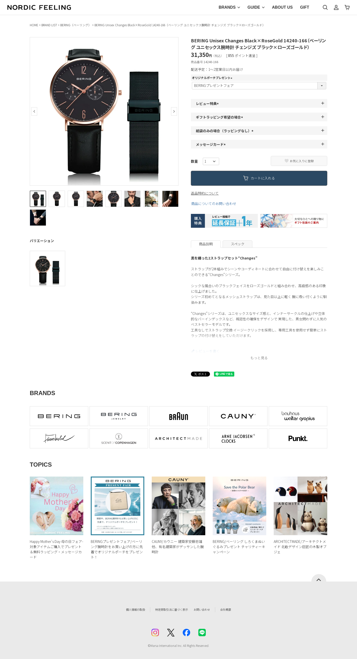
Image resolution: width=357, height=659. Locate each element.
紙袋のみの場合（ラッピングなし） (225, 130)
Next (174, 111)
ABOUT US (282, 7)
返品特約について (205, 193)
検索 (325, 7)
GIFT (304, 7)
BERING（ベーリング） (75, 25)
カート (347, 7)
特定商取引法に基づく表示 (168, 609)
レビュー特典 (208, 103)
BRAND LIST (49, 25)
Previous (34, 111)
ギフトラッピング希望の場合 (220, 117)
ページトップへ (318, 578)
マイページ (336, 7)
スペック (237, 243)
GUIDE (253, 7)
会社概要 (237, 609)
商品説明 (206, 243)
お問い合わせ (209, 609)
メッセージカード (211, 144)
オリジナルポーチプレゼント (213, 78)
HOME (34, 25)
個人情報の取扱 (125, 609)
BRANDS (227, 7)
